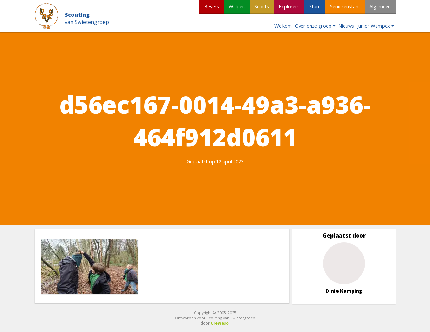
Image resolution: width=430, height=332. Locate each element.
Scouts (261, 6)
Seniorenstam (345, 6)
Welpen (237, 6)
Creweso (220, 323)
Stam (314, 6)
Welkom (283, 26)
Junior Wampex (373, 26)
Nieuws (346, 26)
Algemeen (380, 6)
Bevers (211, 6)
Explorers (289, 6)
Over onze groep (313, 26)
